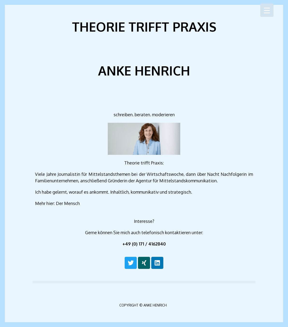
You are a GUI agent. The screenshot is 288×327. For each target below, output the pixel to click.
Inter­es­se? (144, 221)
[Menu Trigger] (267, 10)
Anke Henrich (144, 70)
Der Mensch (68, 203)
